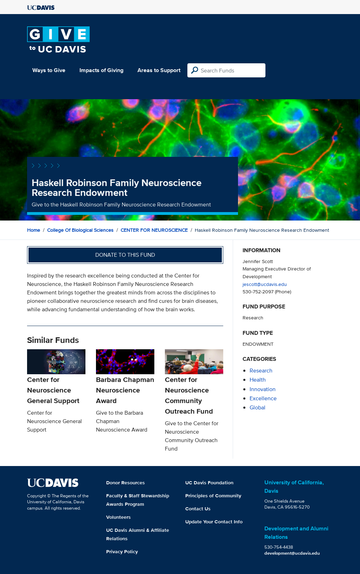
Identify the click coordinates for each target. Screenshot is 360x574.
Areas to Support (158, 70)
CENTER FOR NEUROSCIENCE (154, 230)
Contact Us (198, 508)
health (258, 380)
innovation (263, 389)
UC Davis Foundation (209, 482)
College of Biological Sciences (80, 230)
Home (33, 230)
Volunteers (118, 517)
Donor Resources (125, 482)
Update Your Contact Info (214, 521)
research (261, 370)
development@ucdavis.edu (292, 553)
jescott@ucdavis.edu (265, 284)
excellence (263, 398)
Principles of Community (213, 495)
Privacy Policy (122, 551)
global (257, 407)
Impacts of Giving (101, 70)
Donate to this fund (125, 255)
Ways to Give (48, 70)
